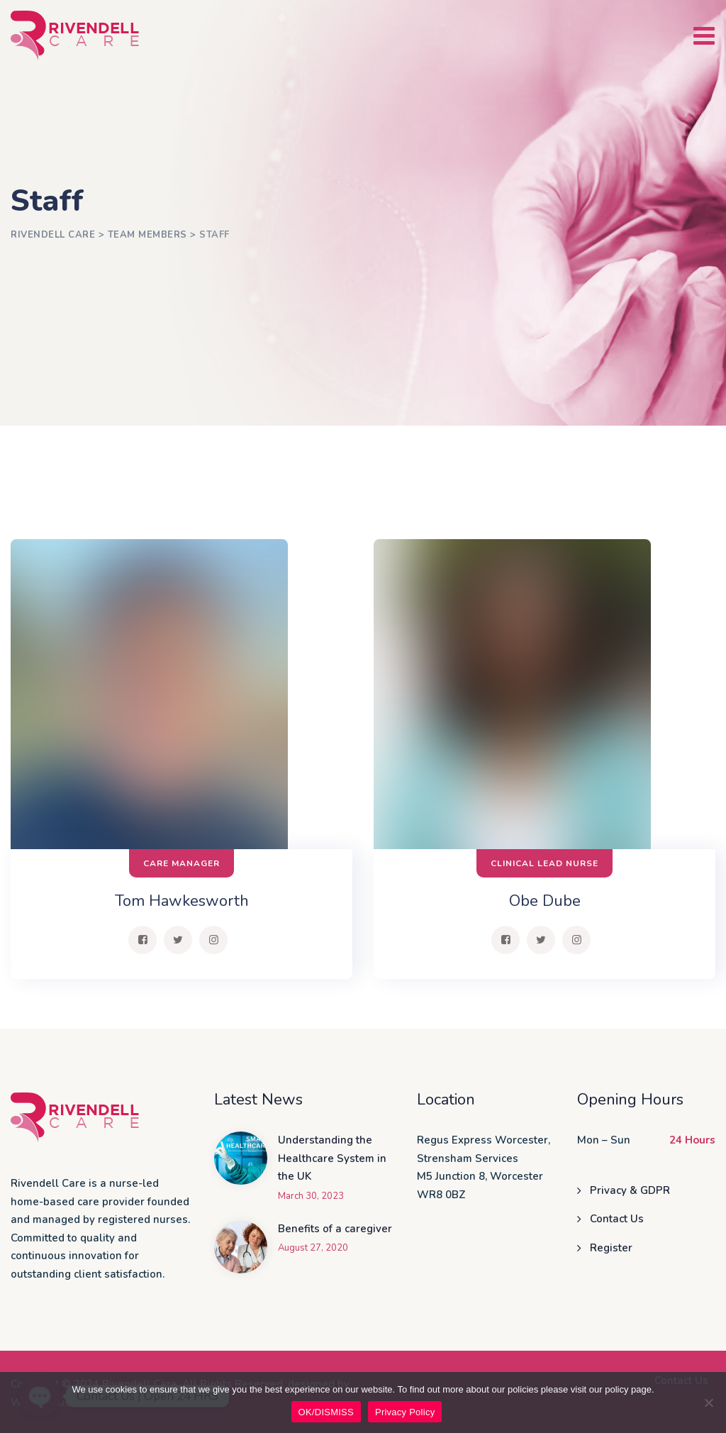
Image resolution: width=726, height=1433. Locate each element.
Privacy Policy (405, 1412)
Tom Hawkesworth (182, 901)
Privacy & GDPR (630, 1190)
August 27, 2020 (313, 1248)
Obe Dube (545, 901)
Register (611, 1248)
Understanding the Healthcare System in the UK (332, 1158)
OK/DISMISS (326, 1412)
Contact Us (617, 1219)
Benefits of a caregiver (335, 1229)
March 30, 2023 (311, 1196)
